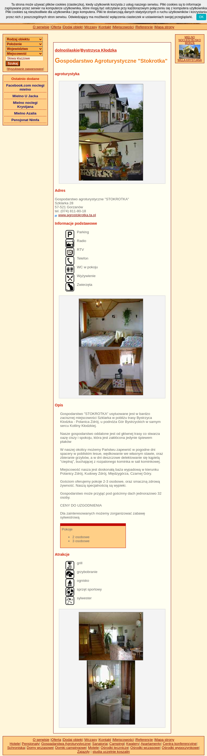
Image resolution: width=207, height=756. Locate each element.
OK (201, 17)
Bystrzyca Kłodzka (99, 50)
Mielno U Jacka (25, 96)
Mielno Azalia (25, 113)
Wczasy (91, 27)
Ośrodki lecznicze (114, 748)
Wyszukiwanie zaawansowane (25, 68)
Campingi (116, 744)
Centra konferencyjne (180, 744)
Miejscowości (123, 27)
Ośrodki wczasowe (145, 748)
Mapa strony (164, 27)
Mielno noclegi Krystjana (25, 105)
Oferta (56, 27)
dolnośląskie (67, 50)
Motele (93, 748)
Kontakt (105, 27)
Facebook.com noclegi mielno (25, 87)
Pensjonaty (30, 744)
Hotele (15, 744)
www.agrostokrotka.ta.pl (77, 215)
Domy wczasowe (40, 748)
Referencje (144, 27)
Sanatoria (99, 744)
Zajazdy (83, 752)
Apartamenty (151, 744)
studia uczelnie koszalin (111, 752)
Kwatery (132, 744)
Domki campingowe (70, 748)
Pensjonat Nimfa (25, 120)
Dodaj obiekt (73, 27)
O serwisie (41, 27)
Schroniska (16, 748)
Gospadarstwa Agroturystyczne (65, 744)
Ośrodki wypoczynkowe (180, 748)
